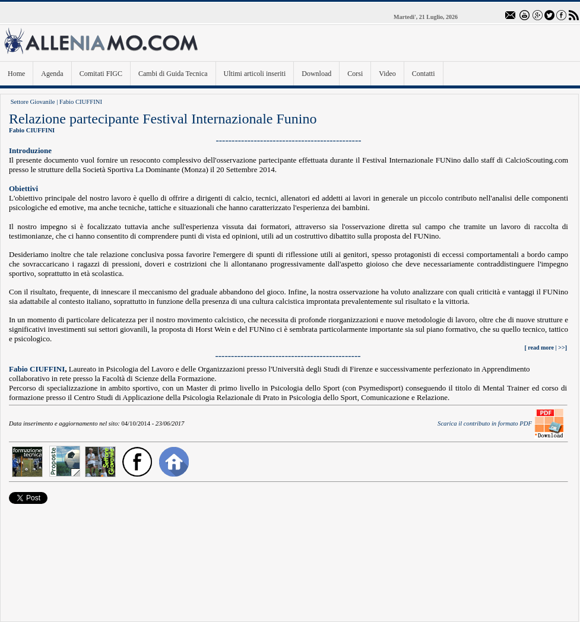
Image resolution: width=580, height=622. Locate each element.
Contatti (423, 73)
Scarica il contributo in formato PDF (485, 423)
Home (16, 73)
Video (387, 73)
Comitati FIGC (101, 73)
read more (541, 347)
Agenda (52, 73)
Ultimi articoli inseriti (255, 73)
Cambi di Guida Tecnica (173, 73)
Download (316, 73)
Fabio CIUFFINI (80, 102)
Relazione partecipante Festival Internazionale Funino (162, 118)
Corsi (355, 73)
